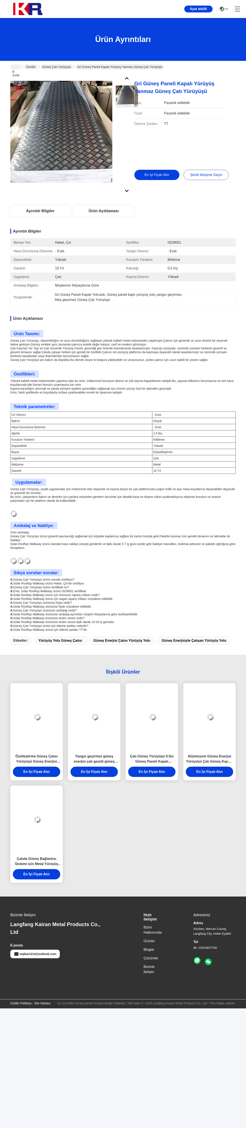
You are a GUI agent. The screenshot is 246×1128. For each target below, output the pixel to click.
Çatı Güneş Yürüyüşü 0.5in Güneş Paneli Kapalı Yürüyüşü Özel (152, 759)
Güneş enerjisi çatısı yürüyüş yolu (121, 640)
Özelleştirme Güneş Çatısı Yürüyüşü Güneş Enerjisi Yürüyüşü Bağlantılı (36, 759)
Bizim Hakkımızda (153, 929)
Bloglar (149, 949)
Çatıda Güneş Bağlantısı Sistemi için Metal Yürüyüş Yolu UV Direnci (36, 862)
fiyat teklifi (198, 9)
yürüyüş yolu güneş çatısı (60, 640)
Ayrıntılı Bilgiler (40, 211)
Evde (15, 66)
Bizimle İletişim (149, 969)
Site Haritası (42, 1003)
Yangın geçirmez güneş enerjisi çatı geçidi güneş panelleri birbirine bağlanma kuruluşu (94, 759)
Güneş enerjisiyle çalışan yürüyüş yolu (194, 640)
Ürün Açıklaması (104, 211)
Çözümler (151, 958)
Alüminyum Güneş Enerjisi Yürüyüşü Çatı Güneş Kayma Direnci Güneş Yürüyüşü (209, 759)
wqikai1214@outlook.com (35, 954)
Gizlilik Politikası (21, 1003)
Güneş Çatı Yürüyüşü (56, 67)
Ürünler (31, 67)
